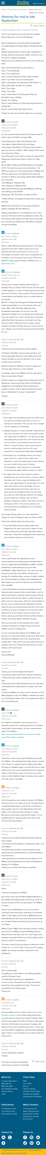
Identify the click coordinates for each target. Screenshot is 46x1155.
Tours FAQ (27, 1083)
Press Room (28, 1119)
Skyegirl (16, 233)
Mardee (16, 710)
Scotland (23, 9)
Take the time (15, 30)
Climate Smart (7, 1091)
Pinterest (32, 1143)
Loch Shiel (14, 947)
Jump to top (39, 1061)
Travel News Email (8, 1108)
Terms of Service (8, 1153)
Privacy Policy (21, 1153)
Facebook (25, 1137)
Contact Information (9, 1081)
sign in (36, 13)
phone (10, 1137)
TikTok (25, 1143)
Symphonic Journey (31, 1116)
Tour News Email (8, 1111)
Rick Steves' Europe (23, 3)
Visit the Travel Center (31, 1091)
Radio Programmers (31, 1111)
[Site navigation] (3, 3)
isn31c (15, 122)
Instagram (32, 1137)
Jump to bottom (39, 26)
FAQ (24, 1081)
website (26, 909)
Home (4, 9)
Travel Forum (13, 9)
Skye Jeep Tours (8, 263)
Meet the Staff (7, 1086)
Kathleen (16, 272)
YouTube (38, 1137)
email (3, 1137)
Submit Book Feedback (32, 1096)
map (3, 1143)
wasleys (16, 788)
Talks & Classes (29, 1089)
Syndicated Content (31, 1114)
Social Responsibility (9, 1089)
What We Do (6, 1083)
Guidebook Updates (31, 1094)
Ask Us (26, 1086)
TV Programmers (30, 1108)
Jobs (3, 1094)
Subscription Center (9, 1114)
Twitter (38, 1143)
